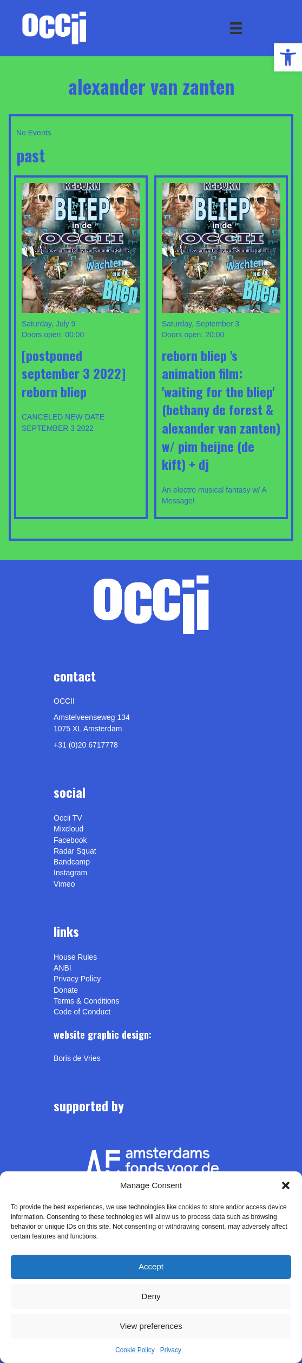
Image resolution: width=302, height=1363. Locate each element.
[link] (288, 57)
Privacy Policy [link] (77, 978)
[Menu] (236, 28)
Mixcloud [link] (68, 828)
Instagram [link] (70, 872)
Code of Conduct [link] (82, 1011)
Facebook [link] (70, 840)
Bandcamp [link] (72, 861)
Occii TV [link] (68, 818)
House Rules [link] (75, 957)
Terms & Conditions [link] (86, 1001)
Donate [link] (66, 990)
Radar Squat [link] (75, 851)
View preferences (151, 1326)
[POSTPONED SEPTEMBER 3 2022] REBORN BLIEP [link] (74, 373)
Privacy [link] (170, 1350)
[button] (285, 1185)
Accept (151, 1266)
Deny (150, 1296)
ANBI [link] (62, 968)
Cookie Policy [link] (135, 1350)
